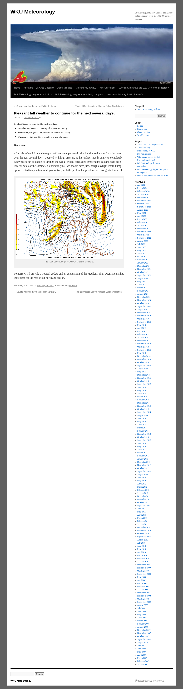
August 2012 (142, 474)
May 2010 (141, 549)
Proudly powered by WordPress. (151, 681)
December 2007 (143, 630)
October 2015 (143, 381)
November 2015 (144, 378)
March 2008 (142, 620)
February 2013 (143, 456)
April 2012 (141, 484)
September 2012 (144, 471)
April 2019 (141, 328)
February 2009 (143, 586)
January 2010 (142, 561)
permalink (72, 285)
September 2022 (144, 238)
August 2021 (142, 278)
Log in (140, 126)
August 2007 (142, 642)
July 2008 (141, 608)
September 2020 (144, 306)
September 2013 (144, 440)
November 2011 (144, 499)
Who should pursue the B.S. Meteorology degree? (144, 87)
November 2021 (144, 269)
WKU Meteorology (33, 12)
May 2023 (141, 213)
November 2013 (144, 434)
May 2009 (141, 577)
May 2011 (141, 512)
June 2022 (141, 247)
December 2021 (143, 266)
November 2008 (144, 596)
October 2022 (143, 235)
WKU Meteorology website (148, 109)
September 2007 (144, 639)
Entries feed (142, 129)
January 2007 (142, 664)
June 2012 (141, 477)
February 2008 (143, 624)
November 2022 (144, 231)
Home (17, 87)
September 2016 (144, 365)
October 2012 (143, 468)
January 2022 (142, 263)
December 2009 (143, 564)
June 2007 (141, 649)
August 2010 (142, 540)
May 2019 (141, 325)
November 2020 (144, 300)
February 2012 (143, 490)
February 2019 (143, 334)
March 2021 (142, 287)
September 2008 (144, 602)
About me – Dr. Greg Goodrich (39, 87)
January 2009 (142, 589)
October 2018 (143, 347)
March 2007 (142, 658)
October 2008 (143, 599)
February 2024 (143, 191)
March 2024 (142, 188)
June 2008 (141, 611)
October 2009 (143, 571)
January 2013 (142, 459)
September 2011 (144, 505)
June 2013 (141, 443)
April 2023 (141, 216)
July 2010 (141, 543)
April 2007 (141, 655)
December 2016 (143, 356)
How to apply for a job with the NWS (125, 94)
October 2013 (143, 437)
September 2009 (144, 574)
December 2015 (143, 375)
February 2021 (143, 291)
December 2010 (143, 527)
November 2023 (144, 200)
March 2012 (142, 487)
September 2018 (144, 350)
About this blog (64, 87)
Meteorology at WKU (86, 87)
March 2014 (142, 428)
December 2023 (143, 197)
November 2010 (144, 530)
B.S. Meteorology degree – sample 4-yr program (79, 94)
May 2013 (141, 446)
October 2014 (143, 409)
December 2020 (143, 297)
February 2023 (143, 222)
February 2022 (143, 259)
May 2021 (141, 281)
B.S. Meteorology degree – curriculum (33, 94)
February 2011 (143, 521)
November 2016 (144, 359)
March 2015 (142, 396)
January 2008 (142, 627)
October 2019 (143, 319)
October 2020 (143, 303)
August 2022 (142, 241)
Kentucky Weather (45, 285)
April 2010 (141, 552)
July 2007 (141, 645)
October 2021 (143, 272)
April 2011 (141, 515)
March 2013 (142, 452)
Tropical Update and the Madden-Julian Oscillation (99, 106)
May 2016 (141, 372)
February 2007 (143, 661)
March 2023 (142, 219)
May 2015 (141, 390)
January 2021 (142, 294)
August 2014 (142, 415)
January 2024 (142, 194)
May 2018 (141, 353)
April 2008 (141, 617)
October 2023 (143, 203)
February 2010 (143, 558)
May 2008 (141, 614)
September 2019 (144, 322)
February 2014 (143, 431)
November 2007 (144, 633)
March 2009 (142, 583)
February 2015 (143, 400)
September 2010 (144, 536)
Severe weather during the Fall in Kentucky (35, 106)
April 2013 (141, 449)
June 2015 (141, 387)
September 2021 (144, 275)
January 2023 (142, 225)
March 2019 (142, 331)
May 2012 (141, 480)
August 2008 (142, 605)
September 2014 (144, 412)
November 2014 (144, 406)
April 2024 (141, 185)
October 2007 (143, 636)
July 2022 (141, 244)
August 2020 (142, 309)
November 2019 (144, 316)
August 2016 (142, 368)
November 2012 (144, 465)
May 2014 (141, 421)
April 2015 (141, 393)
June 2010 (141, 546)
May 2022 (141, 250)
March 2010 (142, 555)
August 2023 (142, 210)
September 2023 (144, 207)
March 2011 (142, 518)
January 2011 (142, 524)
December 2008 (143, 592)
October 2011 (143, 502)
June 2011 (141, 508)
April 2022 (141, 253)
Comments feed (143, 132)
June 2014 (141, 418)
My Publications (108, 87)
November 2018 (144, 344)
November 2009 (144, 568)
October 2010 (143, 533)
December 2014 (143, 403)
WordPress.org (143, 135)
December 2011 (143, 496)
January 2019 (142, 337)
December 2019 (143, 312)
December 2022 (143, 228)
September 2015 (144, 384)
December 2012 (143, 462)
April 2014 (141, 424)
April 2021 (141, 284)
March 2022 (142, 256)
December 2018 (143, 340)
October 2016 (143, 362)
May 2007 (141, 652)
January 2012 (142, 493)
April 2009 (141, 580)
